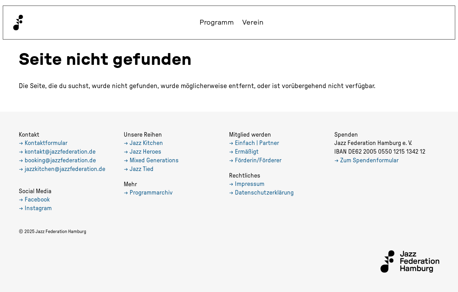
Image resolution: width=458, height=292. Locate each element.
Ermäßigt (247, 152)
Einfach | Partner (257, 143)
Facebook (37, 200)
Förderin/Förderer (258, 160)
